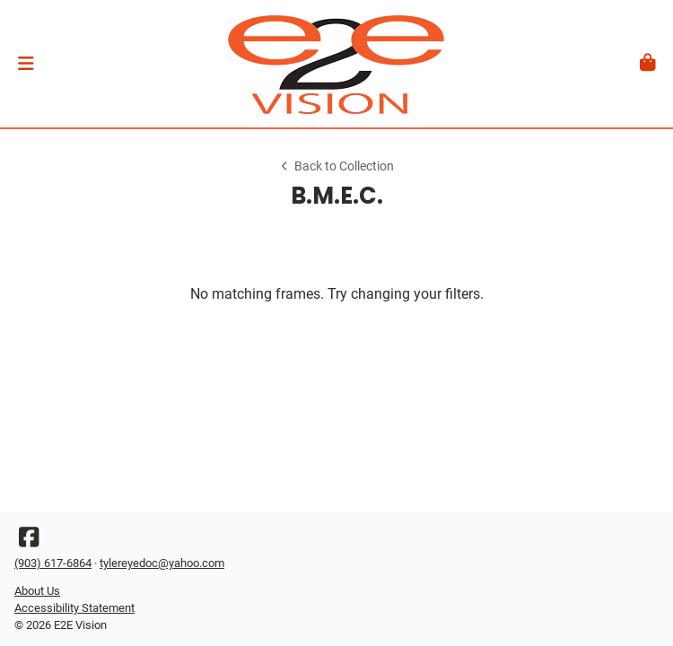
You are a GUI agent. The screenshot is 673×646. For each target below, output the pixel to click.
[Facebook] (28, 541)
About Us (37, 591)
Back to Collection (336, 166)
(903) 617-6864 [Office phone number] (53, 563)
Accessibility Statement (74, 608)
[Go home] (336, 63)
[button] (25, 63)
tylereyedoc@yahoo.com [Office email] (162, 563)
